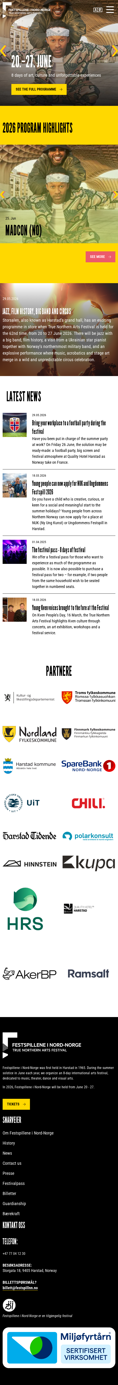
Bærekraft (11, 1213)
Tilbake (3, 51)
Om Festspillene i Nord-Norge (28, 1133)
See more (97, 257)
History (9, 1143)
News (7, 1153)
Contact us (12, 1163)
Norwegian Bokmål (100, 10)
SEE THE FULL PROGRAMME (36, 89)
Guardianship (14, 1203)
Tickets (13, 1104)
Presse (8, 1173)
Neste (114, 51)
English (96, 10)
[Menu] (109, 9)
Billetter (9, 1193)
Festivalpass (14, 1183)
